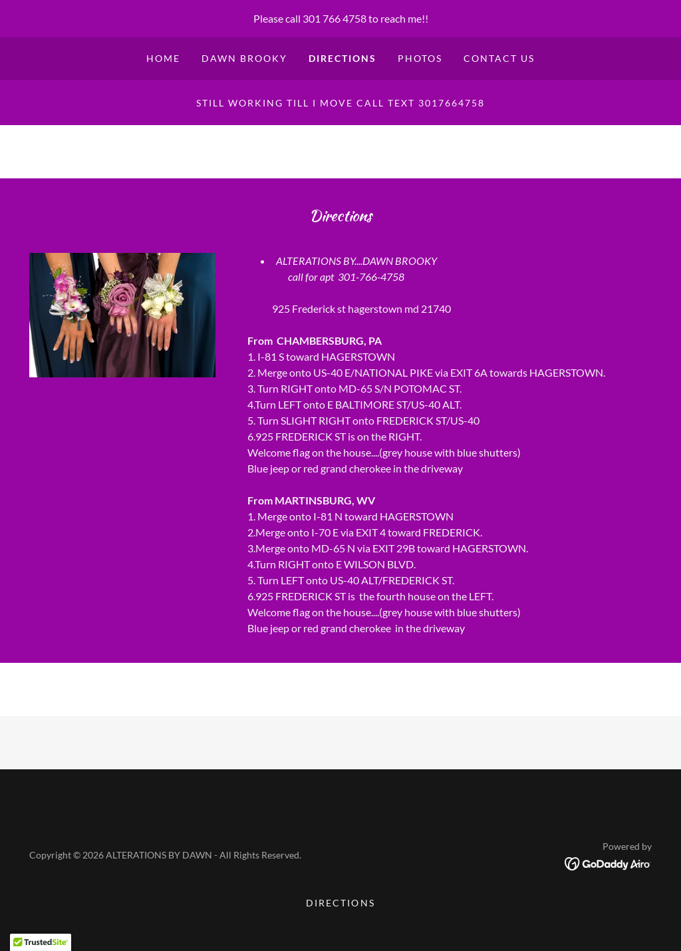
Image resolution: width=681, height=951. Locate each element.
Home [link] (163, 58)
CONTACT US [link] (499, 58)
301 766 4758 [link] (334, 18)
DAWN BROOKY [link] (244, 58)
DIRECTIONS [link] (342, 58)
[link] (608, 862)
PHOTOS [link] (420, 58)
